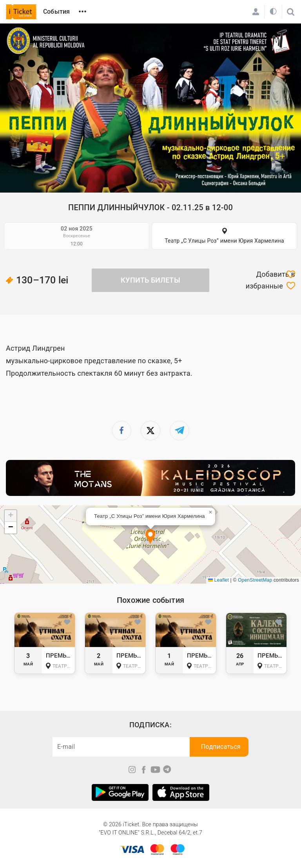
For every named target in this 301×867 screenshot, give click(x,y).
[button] (150, 537)
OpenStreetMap (255, 580)
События (56, 11)
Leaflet (218, 580)
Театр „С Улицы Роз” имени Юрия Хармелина (224, 241)
